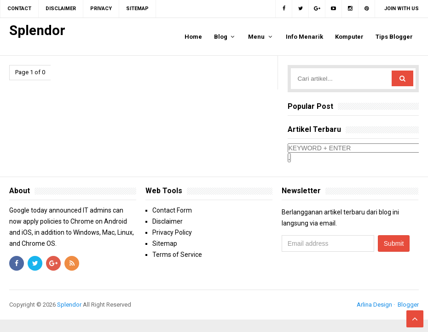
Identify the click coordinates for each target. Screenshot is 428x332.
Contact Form (172, 210)
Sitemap (164, 243)
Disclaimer (167, 221)
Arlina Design (374, 304)
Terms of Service (177, 254)
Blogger (408, 304)
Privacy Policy (172, 232)
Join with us (401, 9)
